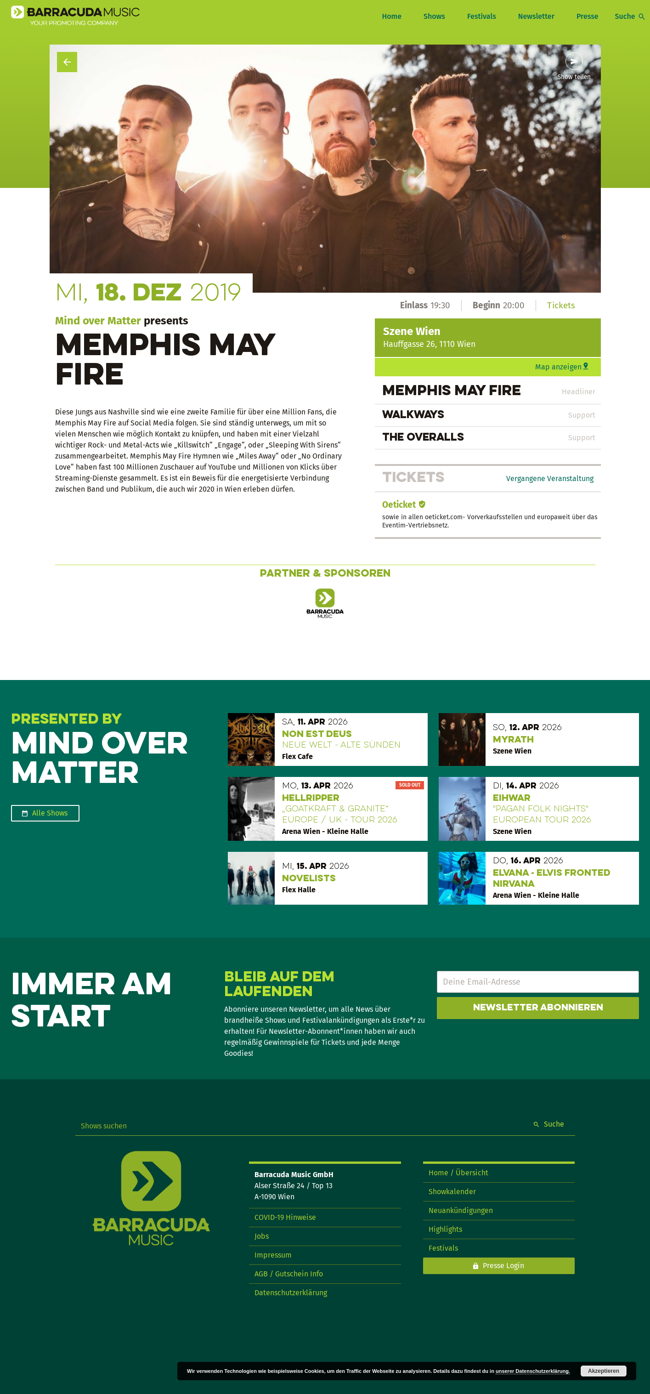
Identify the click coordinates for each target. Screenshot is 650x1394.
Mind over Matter (98, 320)
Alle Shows (50, 813)
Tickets (561, 305)
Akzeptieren (603, 1371)
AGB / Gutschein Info (288, 1273)
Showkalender (452, 1191)
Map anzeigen (558, 367)
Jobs (261, 1236)
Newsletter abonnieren (538, 1008)
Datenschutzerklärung (290, 1292)
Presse (588, 16)
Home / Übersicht (458, 1172)
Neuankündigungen (461, 1210)
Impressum (273, 1255)
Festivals (481, 16)
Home (391, 16)
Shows (434, 16)
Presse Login (503, 1265)
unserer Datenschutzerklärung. (533, 1371)
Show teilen (574, 77)
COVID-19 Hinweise (285, 1217)
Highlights (445, 1229)
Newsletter (536, 16)
